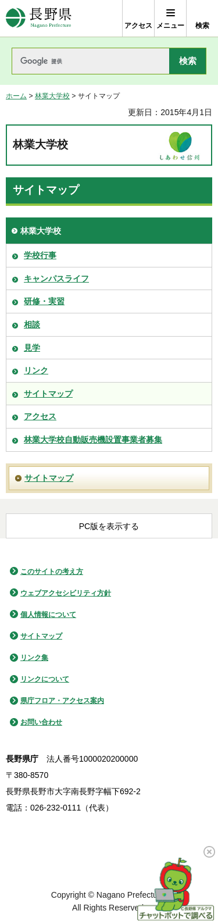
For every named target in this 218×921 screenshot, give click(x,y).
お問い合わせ (41, 722)
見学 (32, 347)
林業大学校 (52, 96)
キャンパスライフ (56, 278)
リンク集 (34, 658)
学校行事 (40, 255)
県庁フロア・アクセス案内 (62, 701)
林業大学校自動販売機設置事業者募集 (93, 439)
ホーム (16, 96)
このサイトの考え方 (51, 571)
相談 (32, 324)
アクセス (40, 416)
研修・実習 (44, 301)
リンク (36, 370)
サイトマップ (48, 393)
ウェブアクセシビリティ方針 (65, 593)
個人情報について (48, 615)
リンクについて (44, 679)
